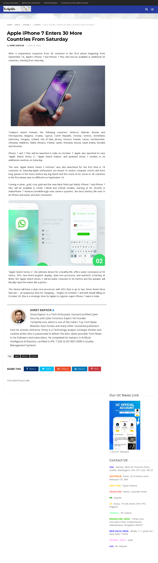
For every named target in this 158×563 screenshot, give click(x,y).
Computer (9, 459)
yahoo (22, 482)
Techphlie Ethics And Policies (74, 3)
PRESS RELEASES (64, 424)
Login (26, 464)
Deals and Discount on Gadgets (71, 431)
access (31, 468)
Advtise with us (55, 492)
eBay (35, 473)
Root (35, 464)
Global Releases (10, 3)
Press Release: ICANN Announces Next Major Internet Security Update (138, 325)
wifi (46, 477)
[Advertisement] (132, 204)
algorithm (42, 468)
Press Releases (50, 3)
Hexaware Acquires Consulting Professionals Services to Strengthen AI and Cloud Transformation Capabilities (139, 305)
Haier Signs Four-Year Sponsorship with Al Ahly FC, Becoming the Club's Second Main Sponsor (138, 342)
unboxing (36, 477)
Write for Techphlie (31, 3)
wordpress (10, 482)
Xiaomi (8, 468)
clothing (25, 473)
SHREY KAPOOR (41, 315)
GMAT (34, 459)
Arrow (33, 455)
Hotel (7, 464)
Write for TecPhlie (64, 435)
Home (9, 25)
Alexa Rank (21, 450)
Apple (17, 25)
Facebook (23, 459)
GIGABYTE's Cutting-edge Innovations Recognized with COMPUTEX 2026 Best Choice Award (139, 286)
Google (45, 459)
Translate (129, 264)
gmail (24, 477)
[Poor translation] (11, 517)
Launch (37, 25)
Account (8, 450)
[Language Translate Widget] (123, 262)
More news (114, 355)
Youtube (19, 468)
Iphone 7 (27, 25)
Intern (17, 464)
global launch (11, 477)
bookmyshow (11, 473)
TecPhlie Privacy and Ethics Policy (72, 428)
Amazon (34, 450)
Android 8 (21, 455)
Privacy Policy (62, 439)
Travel (44, 464)
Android (8, 455)
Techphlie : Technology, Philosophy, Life (29, 492)
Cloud (42, 455)
